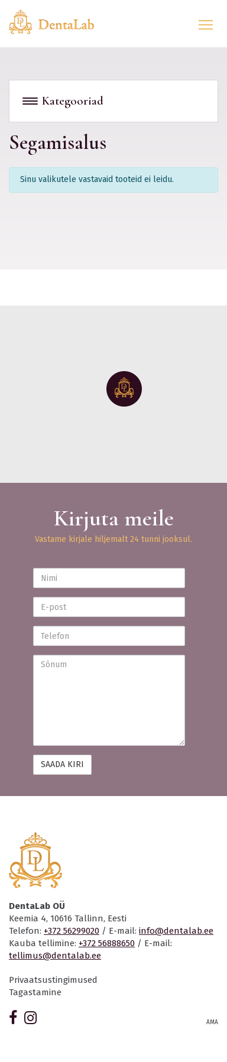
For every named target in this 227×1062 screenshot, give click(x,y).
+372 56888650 (107, 943)
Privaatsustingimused (53, 980)
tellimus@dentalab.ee (55, 955)
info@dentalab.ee (176, 930)
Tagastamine (35, 992)
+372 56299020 (71, 930)
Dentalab (58, 21)
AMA (212, 1022)
